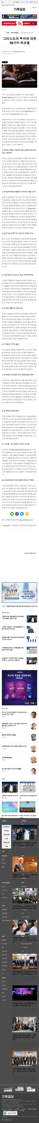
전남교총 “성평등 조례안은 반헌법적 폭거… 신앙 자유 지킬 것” (12, 659)
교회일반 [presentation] (6, 831)
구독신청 (31, 2)
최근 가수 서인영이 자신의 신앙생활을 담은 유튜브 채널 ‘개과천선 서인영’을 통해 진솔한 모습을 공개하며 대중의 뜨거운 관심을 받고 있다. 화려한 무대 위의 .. (24, 948)
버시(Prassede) (7, 757)
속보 (3, 606)
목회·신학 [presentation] (6, 842)
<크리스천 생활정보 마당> (30, 553)
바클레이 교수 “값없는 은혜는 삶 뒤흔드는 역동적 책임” (24, 876)
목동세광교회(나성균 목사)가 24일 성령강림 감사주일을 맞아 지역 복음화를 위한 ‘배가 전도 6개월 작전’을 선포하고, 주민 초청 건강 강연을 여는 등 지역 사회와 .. (24, 979)
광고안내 (10, 1109)
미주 (27, 2)
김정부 (4, 728)
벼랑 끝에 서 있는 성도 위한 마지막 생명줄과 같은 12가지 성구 (14, 725)
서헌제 (4, 771)
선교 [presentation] (6, 839)
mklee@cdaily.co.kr (19, 51)
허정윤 (4, 737)
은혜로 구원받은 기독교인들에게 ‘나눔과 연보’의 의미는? (13, 628)
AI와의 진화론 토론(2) (9, 735)
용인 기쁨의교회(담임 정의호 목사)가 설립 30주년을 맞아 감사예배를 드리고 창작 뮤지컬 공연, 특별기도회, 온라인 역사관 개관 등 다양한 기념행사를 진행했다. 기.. (24, 851)
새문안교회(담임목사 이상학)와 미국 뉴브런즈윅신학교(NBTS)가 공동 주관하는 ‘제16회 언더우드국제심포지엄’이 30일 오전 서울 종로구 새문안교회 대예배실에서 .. (24, 882)
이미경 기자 (10, 51)
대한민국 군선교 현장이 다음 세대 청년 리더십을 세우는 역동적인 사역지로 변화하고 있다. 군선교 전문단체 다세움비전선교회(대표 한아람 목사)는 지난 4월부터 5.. (24, 1079)
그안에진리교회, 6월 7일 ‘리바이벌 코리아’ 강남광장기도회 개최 (24, 907)
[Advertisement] (19, 568)
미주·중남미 (15, 33)
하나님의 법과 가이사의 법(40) (11, 769)
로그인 (35, 2)
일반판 (23, 2)
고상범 (4, 748)
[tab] (6, 831)
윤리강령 (22, 1110)
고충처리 (15, 1110)
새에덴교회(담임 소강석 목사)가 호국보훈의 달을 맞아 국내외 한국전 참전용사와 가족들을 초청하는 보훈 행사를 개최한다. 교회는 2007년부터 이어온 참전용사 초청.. (24, 1045)
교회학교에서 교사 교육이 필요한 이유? (14, 746)
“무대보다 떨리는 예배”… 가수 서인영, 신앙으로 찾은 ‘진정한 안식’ (24, 940)
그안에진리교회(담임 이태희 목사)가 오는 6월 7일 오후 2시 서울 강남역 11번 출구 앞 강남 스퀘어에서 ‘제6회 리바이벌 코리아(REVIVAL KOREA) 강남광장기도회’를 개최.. (24, 914)
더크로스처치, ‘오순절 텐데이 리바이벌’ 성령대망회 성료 (24, 1004)
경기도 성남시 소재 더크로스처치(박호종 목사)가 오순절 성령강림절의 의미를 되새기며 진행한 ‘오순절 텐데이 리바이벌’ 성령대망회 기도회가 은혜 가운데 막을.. (24, 1011)
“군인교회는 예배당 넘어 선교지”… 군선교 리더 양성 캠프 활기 (23, 1071)
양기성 (4, 717)
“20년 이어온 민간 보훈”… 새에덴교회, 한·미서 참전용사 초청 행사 (24, 1037)
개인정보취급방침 (32, 1109)
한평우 (4, 760)
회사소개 (4, 1109)
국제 (7, 33)
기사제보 (23, 1109)
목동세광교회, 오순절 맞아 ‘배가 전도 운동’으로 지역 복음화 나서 (24, 973)
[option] (11, 791)
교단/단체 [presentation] (6, 835)
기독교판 (17, 2)
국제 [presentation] (6, 846)
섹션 (2, 2)
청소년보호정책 (7, 1110)
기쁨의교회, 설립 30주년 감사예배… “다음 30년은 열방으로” (13, 617)
